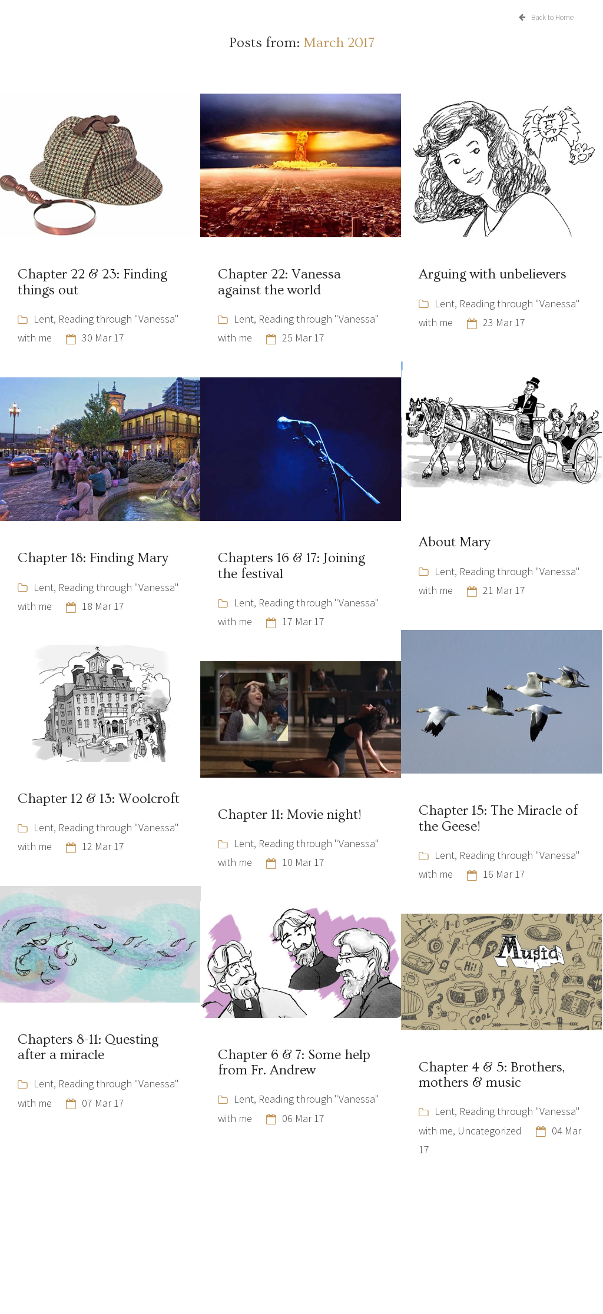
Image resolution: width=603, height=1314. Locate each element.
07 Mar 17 (103, 1103)
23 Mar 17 (504, 322)
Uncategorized (490, 1130)
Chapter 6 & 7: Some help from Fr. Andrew (294, 1062)
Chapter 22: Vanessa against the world (279, 282)
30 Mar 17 (103, 337)
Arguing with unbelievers (492, 274)
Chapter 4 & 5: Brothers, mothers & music (492, 1075)
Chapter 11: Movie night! (290, 814)
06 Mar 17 (303, 1118)
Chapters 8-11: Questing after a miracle (88, 1047)
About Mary (455, 542)
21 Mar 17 (504, 590)
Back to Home (546, 17)
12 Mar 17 (103, 846)
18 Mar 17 (103, 606)
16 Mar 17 (504, 874)
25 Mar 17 (303, 337)
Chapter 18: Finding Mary (93, 558)
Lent (44, 319)
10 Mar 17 (303, 862)
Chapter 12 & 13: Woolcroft (99, 799)
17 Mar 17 (303, 621)
